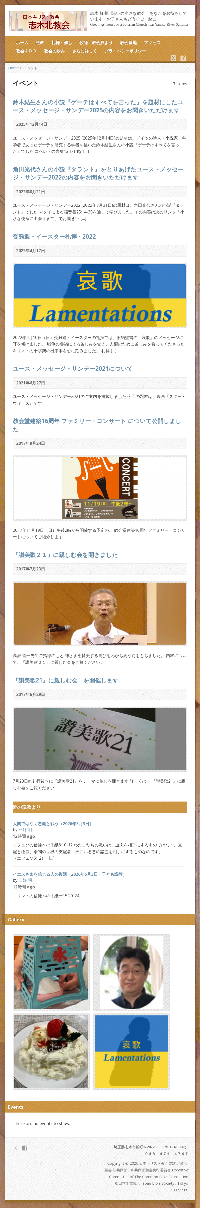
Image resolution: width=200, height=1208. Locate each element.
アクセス (152, 42)
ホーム (22, 42)
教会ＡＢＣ (26, 51)
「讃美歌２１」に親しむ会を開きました (65, 555)
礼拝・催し (61, 42)
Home (13, 67)
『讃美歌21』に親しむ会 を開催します (66, 680)
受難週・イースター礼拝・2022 (54, 236)
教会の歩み (54, 51)
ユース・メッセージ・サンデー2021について (73, 368)
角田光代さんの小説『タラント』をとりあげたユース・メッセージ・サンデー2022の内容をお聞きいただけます (98, 173)
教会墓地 (128, 42)
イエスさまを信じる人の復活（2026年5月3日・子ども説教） (70, 874)
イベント (30, 67)
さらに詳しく (84, 51)
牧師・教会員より (96, 42)
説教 (40, 42)
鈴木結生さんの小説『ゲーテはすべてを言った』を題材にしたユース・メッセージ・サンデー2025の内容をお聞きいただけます (98, 106)
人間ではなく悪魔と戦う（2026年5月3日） (53, 823)
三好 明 (25, 829)
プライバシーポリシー (125, 51)
